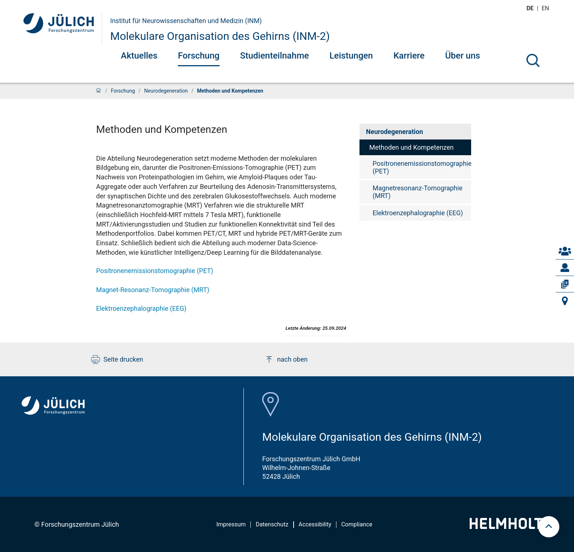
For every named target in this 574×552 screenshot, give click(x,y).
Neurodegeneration (166, 90)
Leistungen (351, 56)
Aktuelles (139, 56)
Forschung (199, 56)
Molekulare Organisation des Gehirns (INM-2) (220, 36)
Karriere (409, 56)
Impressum (231, 524)
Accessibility (315, 524)
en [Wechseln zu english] (546, 8)
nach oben (286, 359)
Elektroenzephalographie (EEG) (141, 308)
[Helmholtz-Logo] (510, 526)
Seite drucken (117, 359)
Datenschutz (272, 524)
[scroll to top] (548, 526)
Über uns (462, 56)
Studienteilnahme (274, 56)
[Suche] (533, 60)
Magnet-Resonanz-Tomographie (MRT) (152, 290)
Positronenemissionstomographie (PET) (154, 271)
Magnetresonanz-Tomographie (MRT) (417, 191)
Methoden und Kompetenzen (411, 147)
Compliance (356, 524)
